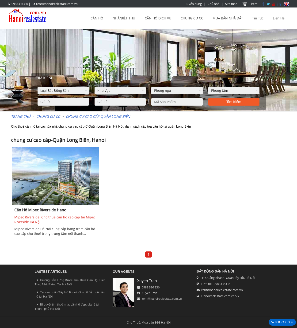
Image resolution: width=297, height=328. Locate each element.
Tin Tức (257, 18)
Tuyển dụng (193, 4)
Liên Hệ (279, 18)
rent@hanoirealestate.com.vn (57, 4)
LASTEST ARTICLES (51, 271)
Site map (231, 4)
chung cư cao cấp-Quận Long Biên (98, 116)
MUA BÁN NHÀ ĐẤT (228, 18)
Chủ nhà (213, 4)
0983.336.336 (283, 322)
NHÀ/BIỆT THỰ (124, 18)
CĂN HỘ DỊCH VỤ (158, 18)
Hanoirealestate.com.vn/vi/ (220, 296)
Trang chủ (20, 116)
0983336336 (19, 4)
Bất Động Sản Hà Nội (215, 271)
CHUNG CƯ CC (192, 18)
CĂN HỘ (97, 18)
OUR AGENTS (123, 271)
